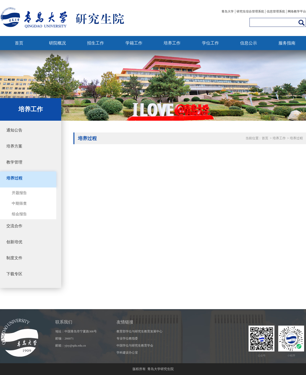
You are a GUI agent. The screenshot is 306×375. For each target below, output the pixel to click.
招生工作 (95, 43)
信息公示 (248, 43)
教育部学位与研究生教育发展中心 (139, 331)
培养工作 (172, 43)
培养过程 (14, 178)
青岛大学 (227, 11)
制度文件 (14, 258)
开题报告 (19, 193)
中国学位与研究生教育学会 (135, 345)
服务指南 (286, 43)
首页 (19, 43)
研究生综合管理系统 (250, 11)
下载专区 (14, 274)
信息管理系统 (276, 11)
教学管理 (14, 162)
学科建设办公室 (127, 352)
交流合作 (14, 226)
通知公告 (14, 130)
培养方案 (14, 146)
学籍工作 (133, 43)
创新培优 (14, 242)
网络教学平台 (297, 11)
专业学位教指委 (127, 338)
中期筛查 (19, 203)
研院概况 (57, 43)
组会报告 (19, 214)
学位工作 (210, 43)
